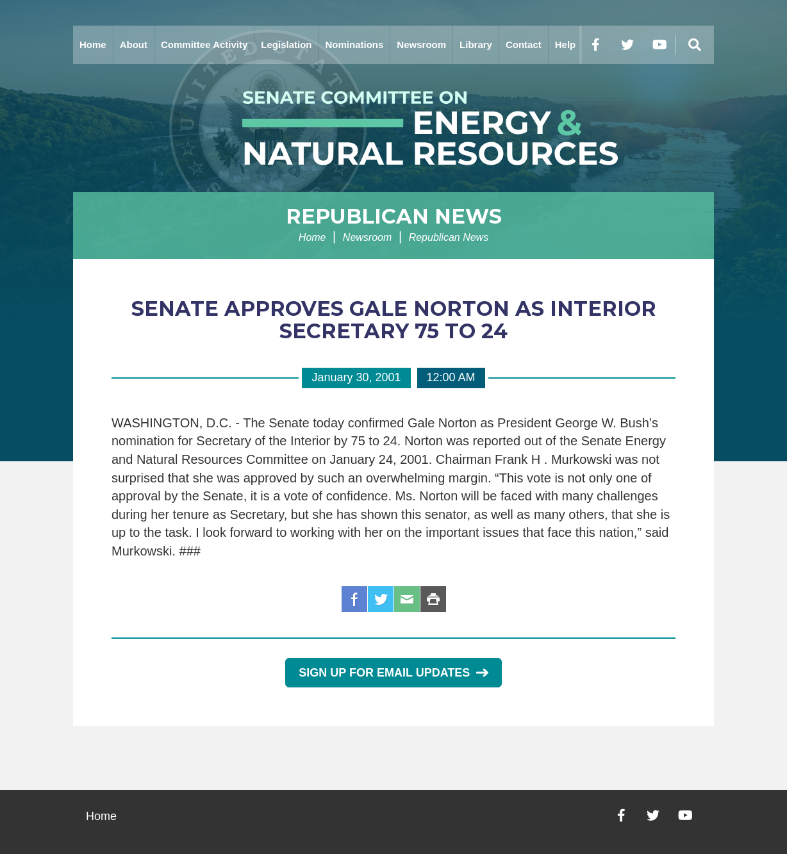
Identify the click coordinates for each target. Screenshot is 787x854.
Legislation (286, 44)
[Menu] (694, 45)
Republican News (394, 216)
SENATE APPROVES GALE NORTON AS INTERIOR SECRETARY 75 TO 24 (393, 319)
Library (476, 44)
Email (407, 599)
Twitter (380, 599)
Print (433, 599)
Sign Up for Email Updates (393, 672)
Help (565, 44)
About (133, 44)
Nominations (355, 44)
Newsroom (421, 44)
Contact (524, 44)
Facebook (354, 599)
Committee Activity (204, 44)
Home (92, 44)
